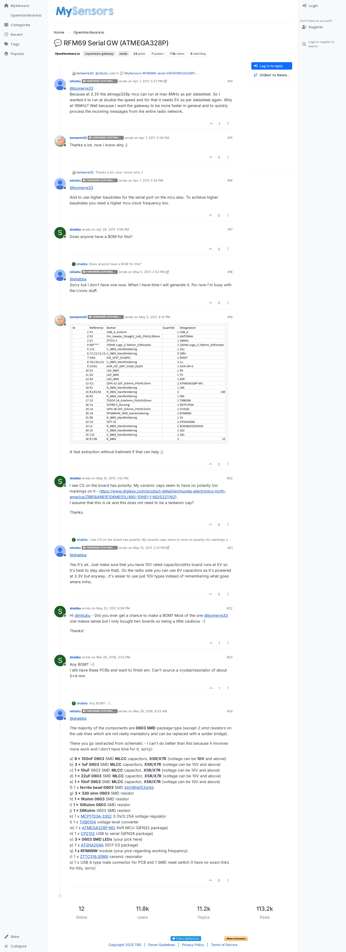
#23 (230, 657)
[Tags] (24, 44)
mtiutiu (75, 81)
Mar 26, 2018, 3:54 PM (113, 657)
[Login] (322, 6)
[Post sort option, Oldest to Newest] (271, 75)
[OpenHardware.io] (24, 15)
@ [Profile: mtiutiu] (101, 73)
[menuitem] (322, 6)
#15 (230, 138)
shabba (75, 229)
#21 (230, 548)
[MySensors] (24, 6)
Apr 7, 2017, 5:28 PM (154, 138)
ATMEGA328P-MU (98, 827)
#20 (230, 478)
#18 (230, 272)
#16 (230, 180)
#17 (230, 229)
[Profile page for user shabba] (60, 232)
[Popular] (24, 54)
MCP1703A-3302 (96, 816)
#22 (230, 608)
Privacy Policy (193, 945)
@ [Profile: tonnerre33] (81, 88)
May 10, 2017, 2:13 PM (149, 548)
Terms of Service (224, 945)
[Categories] (24, 25)
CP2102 (88, 833)
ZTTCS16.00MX (94, 856)
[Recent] (24, 34)
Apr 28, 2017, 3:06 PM (112, 229)
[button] (24, 936)
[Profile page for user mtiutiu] (60, 84)
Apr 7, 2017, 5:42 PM (148, 180)
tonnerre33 (85, 73)
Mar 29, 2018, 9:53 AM (150, 711)
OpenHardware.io (67, 53)
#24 (230, 711)
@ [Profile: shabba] (78, 279)
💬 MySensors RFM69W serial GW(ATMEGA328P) (157, 73)
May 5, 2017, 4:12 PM (154, 317)
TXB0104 (88, 822)
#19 (230, 317)
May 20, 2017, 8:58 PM (113, 608)
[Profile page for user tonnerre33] (60, 141)
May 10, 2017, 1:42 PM (112, 478)
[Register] (322, 27)
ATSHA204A (92, 845)
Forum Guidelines (161, 945)
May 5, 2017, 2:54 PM (149, 272)
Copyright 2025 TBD (125, 945)
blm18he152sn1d (139, 787)
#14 (230, 81)
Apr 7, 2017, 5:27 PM (148, 81)
